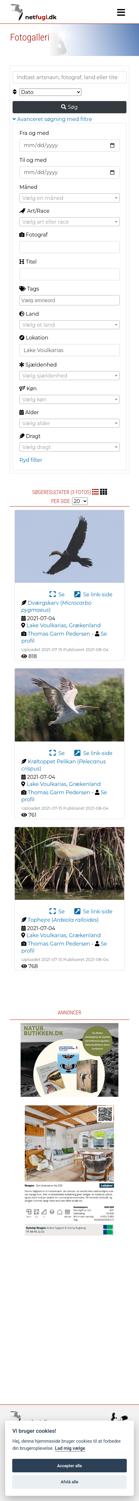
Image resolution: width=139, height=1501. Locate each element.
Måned (28, 187)
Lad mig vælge (70, 1448)
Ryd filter (30, 460)
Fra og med (34, 133)
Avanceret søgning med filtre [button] (52, 119)
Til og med (33, 160)
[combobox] (69, 197)
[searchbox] (70, 300)
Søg (69, 107)
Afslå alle (70, 1481)
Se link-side (93, 595)
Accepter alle (69, 1465)
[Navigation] (121, 12)
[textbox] (69, 198)
